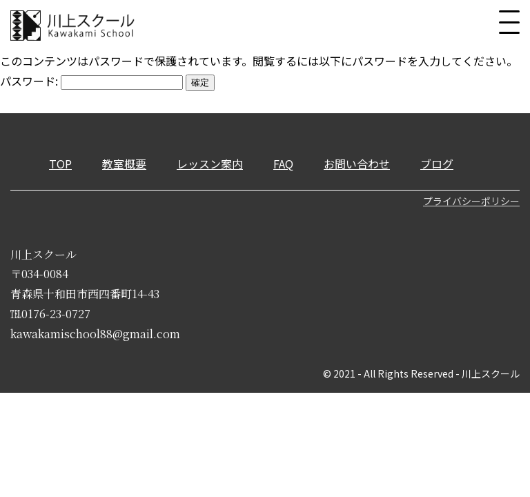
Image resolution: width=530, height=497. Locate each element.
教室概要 (124, 163)
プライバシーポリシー (471, 201)
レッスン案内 (210, 163)
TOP (60, 163)
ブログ (436, 163)
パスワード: (91, 80)
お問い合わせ (357, 163)
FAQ (283, 163)
